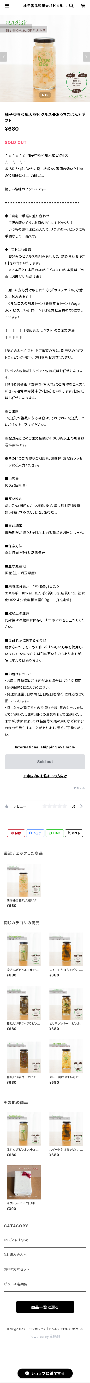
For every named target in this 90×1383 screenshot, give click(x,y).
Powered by (45, 1336)
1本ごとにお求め (16, 1240)
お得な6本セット (16, 1269)
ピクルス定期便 (16, 1284)
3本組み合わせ (15, 1255)
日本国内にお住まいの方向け (45, 776)
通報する (79, 788)
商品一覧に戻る (45, 1307)
